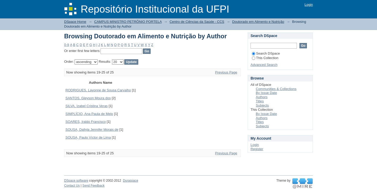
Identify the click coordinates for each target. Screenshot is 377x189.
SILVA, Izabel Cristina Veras (86, 106)
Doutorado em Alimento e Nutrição (258, 22)
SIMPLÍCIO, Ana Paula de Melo (89, 114)
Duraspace (130, 180)
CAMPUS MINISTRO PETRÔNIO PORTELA (128, 22)
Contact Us (72, 185)
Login (308, 5)
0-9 (66, 45)
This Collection (265, 58)
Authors (262, 97)
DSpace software (76, 180)
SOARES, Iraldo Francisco (85, 122)
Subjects (262, 105)
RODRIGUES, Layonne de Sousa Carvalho (98, 90)
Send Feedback (93, 185)
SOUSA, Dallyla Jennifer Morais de (91, 130)
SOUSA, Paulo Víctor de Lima (88, 137)
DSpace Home (75, 22)
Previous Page (226, 72)
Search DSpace (266, 53)
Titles (260, 101)
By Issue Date (266, 93)
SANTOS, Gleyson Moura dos (88, 98)
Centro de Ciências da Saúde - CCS (197, 22)
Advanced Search (264, 65)
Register (257, 149)
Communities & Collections (276, 89)
